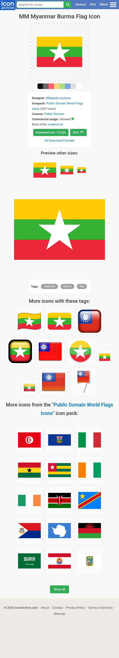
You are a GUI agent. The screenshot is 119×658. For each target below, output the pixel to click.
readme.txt (55, 124)
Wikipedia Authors (58, 98)
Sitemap (59, 614)
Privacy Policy (75, 607)
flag (82, 286)
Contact (57, 607)
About (45, 607)
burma (67, 286)
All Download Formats (59, 140)
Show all (59, 589)
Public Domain (54, 114)
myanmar (49, 286)
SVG (93, 4)
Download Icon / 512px (51, 132)
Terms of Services (100, 607)
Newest (81, 4)
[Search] (68, 4)
